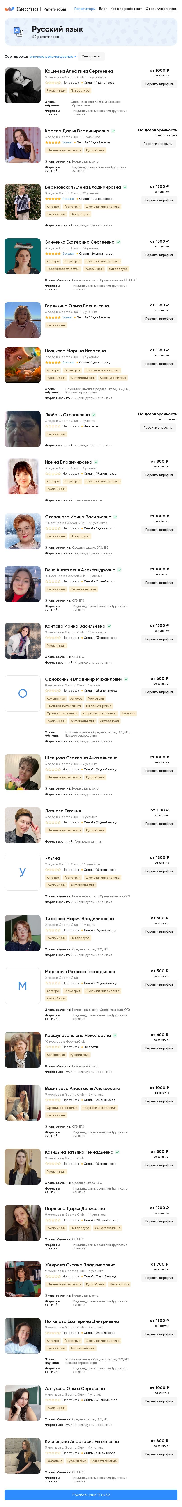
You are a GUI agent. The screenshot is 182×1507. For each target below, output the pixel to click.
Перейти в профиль (159, 84)
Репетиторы (85, 9)
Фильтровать (91, 56)
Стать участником (161, 9)
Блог (103, 9)
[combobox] (53, 56)
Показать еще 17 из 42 (91, 1495)
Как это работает (126, 9)
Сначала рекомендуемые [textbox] (51, 56)
